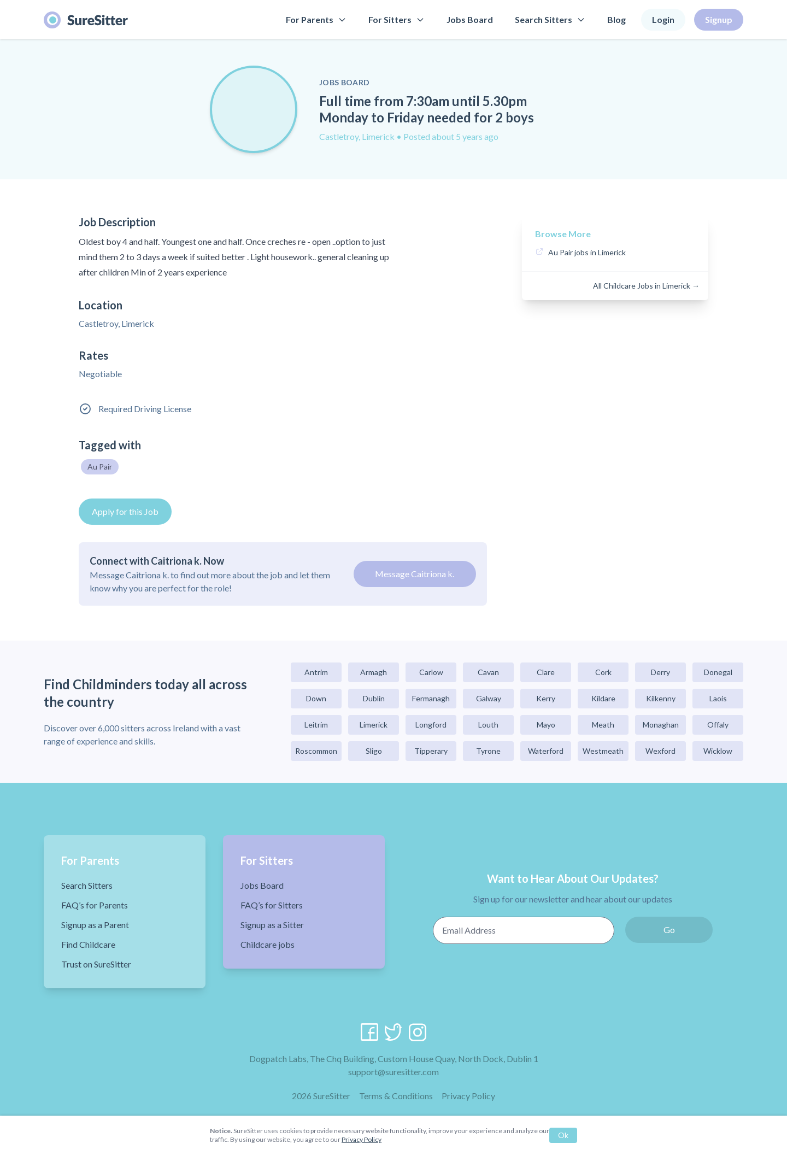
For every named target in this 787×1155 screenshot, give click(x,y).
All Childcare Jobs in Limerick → (646, 285)
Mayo (546, 724)
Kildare (603, 698)
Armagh (373, 672)
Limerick (373, 724)
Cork (603, 672)
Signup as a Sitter (272, 924)
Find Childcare (88, 944)
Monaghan (661, 724)
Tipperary (431, 750)
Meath (603, 724)
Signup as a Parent (95, 924)
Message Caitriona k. (414, 573)
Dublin (374, 698)
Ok (563, 1135)
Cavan (488, 672)
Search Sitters (550, 19)
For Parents (316, 19)
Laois (718, 698)
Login (663, 19)
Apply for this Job (125, 511)
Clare (546, 672)
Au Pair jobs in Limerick (587, 252)
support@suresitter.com (393, 1071)
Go (669, 929)
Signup (718, 19)
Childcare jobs (267, 944)
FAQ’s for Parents (94, 905)
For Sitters (396, 19)
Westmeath (603, 750)
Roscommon (316, 750)
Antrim (316, 672)
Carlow (431, 672)
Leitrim (316, 724)
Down (316, 698)
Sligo (374, 750)
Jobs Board (470, 19)
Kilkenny (661, 698)
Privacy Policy (468, 1095)
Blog (616, 19)
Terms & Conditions (396, 1095)
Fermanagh (431, 698)
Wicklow (717, 750)
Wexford (660, 750)
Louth (488, 724)
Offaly (718, 724)
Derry (660, 672)
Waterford (545, 750)
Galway (488, 698)
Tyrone (488, 750)
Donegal (718, 672)
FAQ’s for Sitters (271, 905)
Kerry (545, 698)
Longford (431, 724)
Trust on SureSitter (96, 964)
